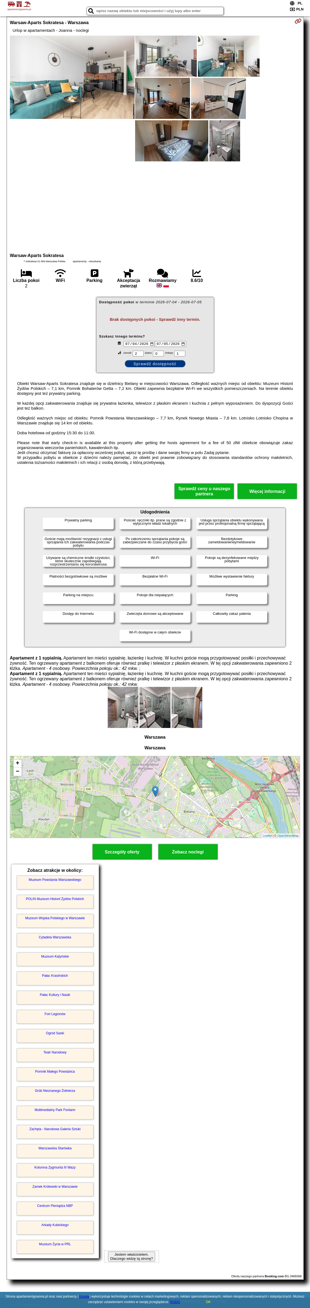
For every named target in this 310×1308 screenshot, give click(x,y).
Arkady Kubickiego (55, 1225)
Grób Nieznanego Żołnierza (55, 1091)
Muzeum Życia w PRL (55, 1244)
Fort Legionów (55, 1014)
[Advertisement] (155, 206)
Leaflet (267, 835)
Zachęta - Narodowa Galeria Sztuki (55, 1129)
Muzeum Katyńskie (55, 956)
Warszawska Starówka (55, 1148)
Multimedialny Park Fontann (55, 1110)
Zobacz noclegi (188, 852)
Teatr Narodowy (55, 1052)
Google (84, 1296)
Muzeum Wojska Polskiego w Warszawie (55, 918)
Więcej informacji (267, 491)
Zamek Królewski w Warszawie (55, 1187)
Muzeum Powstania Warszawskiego (55, 880)
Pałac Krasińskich (55, 976)
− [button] (17, 772)
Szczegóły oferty (122, 852)
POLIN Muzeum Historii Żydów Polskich (55, 899)
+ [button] (17, 763)
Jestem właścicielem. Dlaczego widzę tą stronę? (131, 1256)
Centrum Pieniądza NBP (55, 1206)
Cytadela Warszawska (55, 937)
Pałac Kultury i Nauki (55, 995)
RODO (175, 1302)
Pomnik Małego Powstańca (55, 1071)
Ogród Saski (55, 1033)
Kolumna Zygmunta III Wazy (54, 1167)
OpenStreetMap (288, 835)
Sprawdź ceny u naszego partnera (204, 491)
